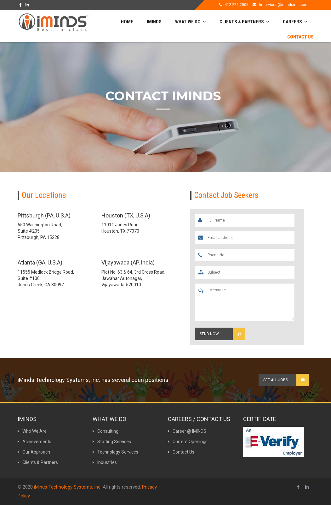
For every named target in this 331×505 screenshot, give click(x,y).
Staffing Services (112, 441)
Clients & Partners (244, 22)
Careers (295, 22)
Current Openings (188, 441)
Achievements (34, 441)
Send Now (222, 334)
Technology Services (115, 451)
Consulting (105, 431)
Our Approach (34, 451)
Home (127, 22)
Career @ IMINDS (187, 431)
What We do (190, 22)
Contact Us (300, 37)
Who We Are (32, 431)
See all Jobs (286, 380)
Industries (105, 462)
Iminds (154, 22)
